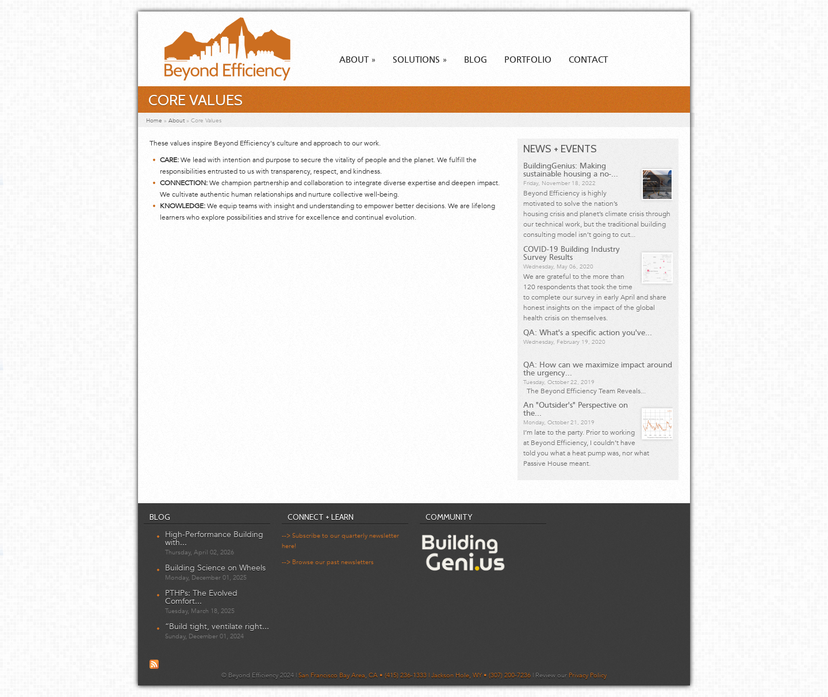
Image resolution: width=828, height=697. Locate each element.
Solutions (420, 60)
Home (154, 121)
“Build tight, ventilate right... (217, 626)
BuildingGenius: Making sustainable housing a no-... (570, 170)
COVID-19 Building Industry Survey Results (571, 254)
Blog (475, 60)
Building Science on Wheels (215, 567)
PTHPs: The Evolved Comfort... (201, 597)
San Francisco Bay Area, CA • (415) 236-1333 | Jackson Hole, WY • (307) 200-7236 (414, 675)
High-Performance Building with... (214, 538)
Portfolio (527, 60)
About (357, 60)
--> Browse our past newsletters (328, 562)
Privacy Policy (588, 675)
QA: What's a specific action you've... (587, 333)
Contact (588, 60)
